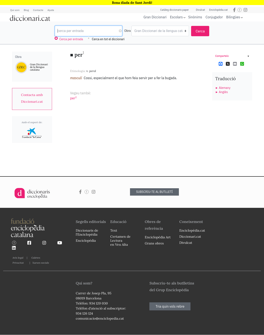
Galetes (35, 257)
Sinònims (195, 17)
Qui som (15, 10)
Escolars (176, 17)
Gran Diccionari (155, 17)
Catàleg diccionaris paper (174, 9)
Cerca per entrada (71, 39)
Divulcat (200, 9)
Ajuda (50, 10)
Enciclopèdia (86, 240)
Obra (127, 31)
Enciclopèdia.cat (218, 9)
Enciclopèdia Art (158, 237)
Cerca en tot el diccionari (108, 39)
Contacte (38, 10)
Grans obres (154, 243)
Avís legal (18, 257)
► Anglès (221, 92)
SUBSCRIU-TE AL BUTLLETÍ (154, 192)
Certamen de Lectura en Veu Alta (120, 240)
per (73, 98)
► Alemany (222, 88)
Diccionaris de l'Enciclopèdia (87, 232)
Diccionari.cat (190, 236)
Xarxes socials (40, 262)
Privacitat (18, 262)
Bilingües (233, 17)
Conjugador (214, 17)
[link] (32, 98)
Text (113, 230)
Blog (26, 10)
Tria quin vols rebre (169, 306)
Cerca (200, 31)
